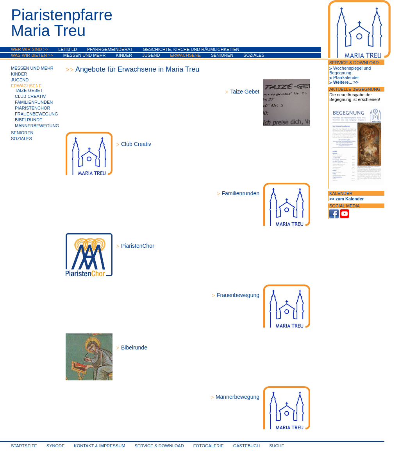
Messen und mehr (84, 55)
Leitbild (67, 49)
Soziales (253, 55)
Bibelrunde (28, 119)
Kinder (124, 55)
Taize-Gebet (29, 90)
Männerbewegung (37, 125)
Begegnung (340, 72)
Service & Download (159, 445)
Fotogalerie (208, 445)
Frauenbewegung (36, 114)
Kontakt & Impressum (99, 445)
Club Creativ (30, 96)
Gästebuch (246, 445)
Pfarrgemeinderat (110, 49)
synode (55, 445)
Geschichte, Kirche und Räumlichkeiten (191, 49)
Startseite (24, 445)
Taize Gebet (244, 91)
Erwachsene (185, 55)
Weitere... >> (346, 82)
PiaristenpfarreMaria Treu (61, 22)
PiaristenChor (32, 108)
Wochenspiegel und (352, 68)
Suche (276, 445)
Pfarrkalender (346, 77)
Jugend (151, 55)
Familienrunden (34, 102)
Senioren (222, 55)
